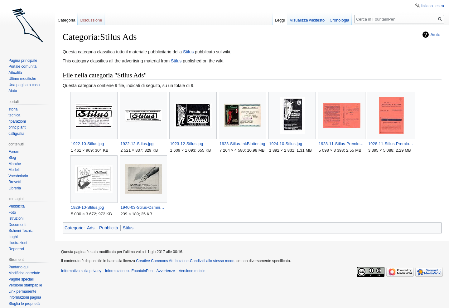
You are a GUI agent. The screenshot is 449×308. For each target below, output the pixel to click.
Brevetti (14, 182)
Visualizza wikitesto (307, 20)
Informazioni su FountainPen (129, 271)
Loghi (12, 237)
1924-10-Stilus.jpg (285, 143)
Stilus (188, 51)
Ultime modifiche (22, 78)
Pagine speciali (21, 279)
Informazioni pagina (24, 297)
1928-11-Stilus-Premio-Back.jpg (342, 143)
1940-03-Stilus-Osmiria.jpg (143, 207)
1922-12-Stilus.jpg (136, 143)
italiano (427, 6)
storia (12, 109)
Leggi (280, 20)
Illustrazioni (17, 243)
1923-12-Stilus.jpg (186, 143)
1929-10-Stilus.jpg (87, 207)
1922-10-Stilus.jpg (87, 143)
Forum (13, 151)
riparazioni (17, 121)
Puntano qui (18, 267)
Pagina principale (22, 60)
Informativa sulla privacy (81, 271)
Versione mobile (192, 271)
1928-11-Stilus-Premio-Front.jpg (391, 143)
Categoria (66, 20)
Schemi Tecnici (20, 230)
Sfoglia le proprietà (24, 303)
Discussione (91, 20)
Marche (14, 164)
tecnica (14, 115)
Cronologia (339, 20)
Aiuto (435, 34)
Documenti (17, 224)
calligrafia (16, 133)
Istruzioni (15, 218)
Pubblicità (108, 227)
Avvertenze (165, 271)
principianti (17, 127)
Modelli (14, 170)
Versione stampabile (25, 285)
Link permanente (22, 291)
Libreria (14, 188)
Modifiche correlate (24, 273)
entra (440, 6)
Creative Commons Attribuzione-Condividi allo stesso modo (185, 261)
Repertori (16, 249)
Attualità (15, 73)
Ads (90, 227)
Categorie (74, 227)
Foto (12, 212)
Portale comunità (22, 66)
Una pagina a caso (24, 85)
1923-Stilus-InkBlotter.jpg (242, 143)
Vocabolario (18, 176)
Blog (12, 157)
